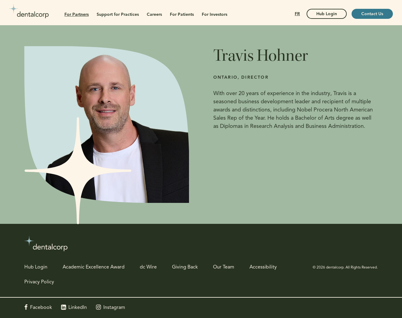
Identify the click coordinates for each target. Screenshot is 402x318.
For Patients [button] (182, 14)
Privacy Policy (39, 282)
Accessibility (263, 267)
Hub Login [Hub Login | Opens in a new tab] (326, 14)
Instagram (114, 307)
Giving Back (185, 267)
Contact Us (372, 14)
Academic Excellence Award (94, 267)
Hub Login (35, 267)
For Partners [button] (76, 14)
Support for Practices (118, 14)
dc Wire (148, 267)
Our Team (223, 267)
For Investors (214, 14)
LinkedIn (77, 307)
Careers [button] (154, 14)
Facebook (41, 307)
